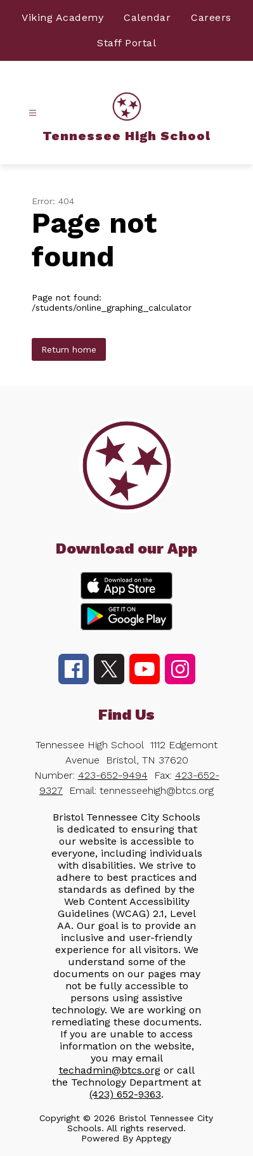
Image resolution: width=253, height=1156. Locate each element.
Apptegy (153, 1138)
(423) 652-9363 (125, 1094)
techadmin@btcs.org (109, 1070)
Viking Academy (62, 17)
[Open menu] (32, 113)
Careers (211, 17)
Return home (68, 349)
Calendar (147, 17)
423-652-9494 (113, 775)
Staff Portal (126, 43)
